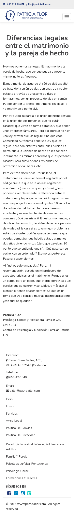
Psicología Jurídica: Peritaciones (27, 464)
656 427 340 (12, 4)
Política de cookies (19, 428)
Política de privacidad (20, 435)
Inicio (9, 399)
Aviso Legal (14, 421)
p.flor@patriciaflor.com (36, 4)
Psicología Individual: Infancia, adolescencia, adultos (35, 446)
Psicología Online (17, 471)
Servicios (12, 414)
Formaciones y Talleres (21, 478)
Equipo (10, 406)
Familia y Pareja (16, 457)
